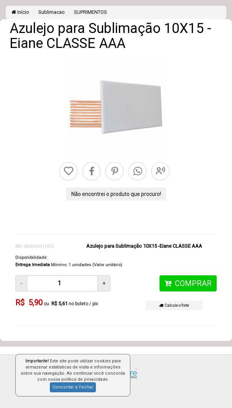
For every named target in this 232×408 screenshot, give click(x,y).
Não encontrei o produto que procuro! (116, 194)
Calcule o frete (174, 305)
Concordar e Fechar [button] (73, 387)
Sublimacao (51, 12)
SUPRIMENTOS (90, 12)
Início (20, 12)
